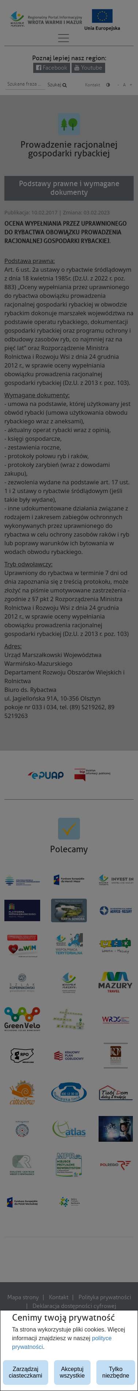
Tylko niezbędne (115, 1372)
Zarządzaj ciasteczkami (25, 1372)
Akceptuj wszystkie (72, 1372)
